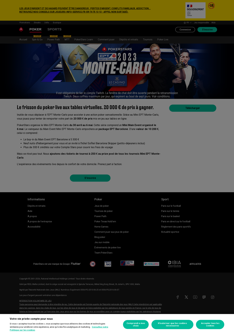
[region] (117, 324)
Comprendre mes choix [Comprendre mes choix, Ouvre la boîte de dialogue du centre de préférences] (136, 324)
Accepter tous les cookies (210, 324)
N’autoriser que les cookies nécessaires (172, 324)
